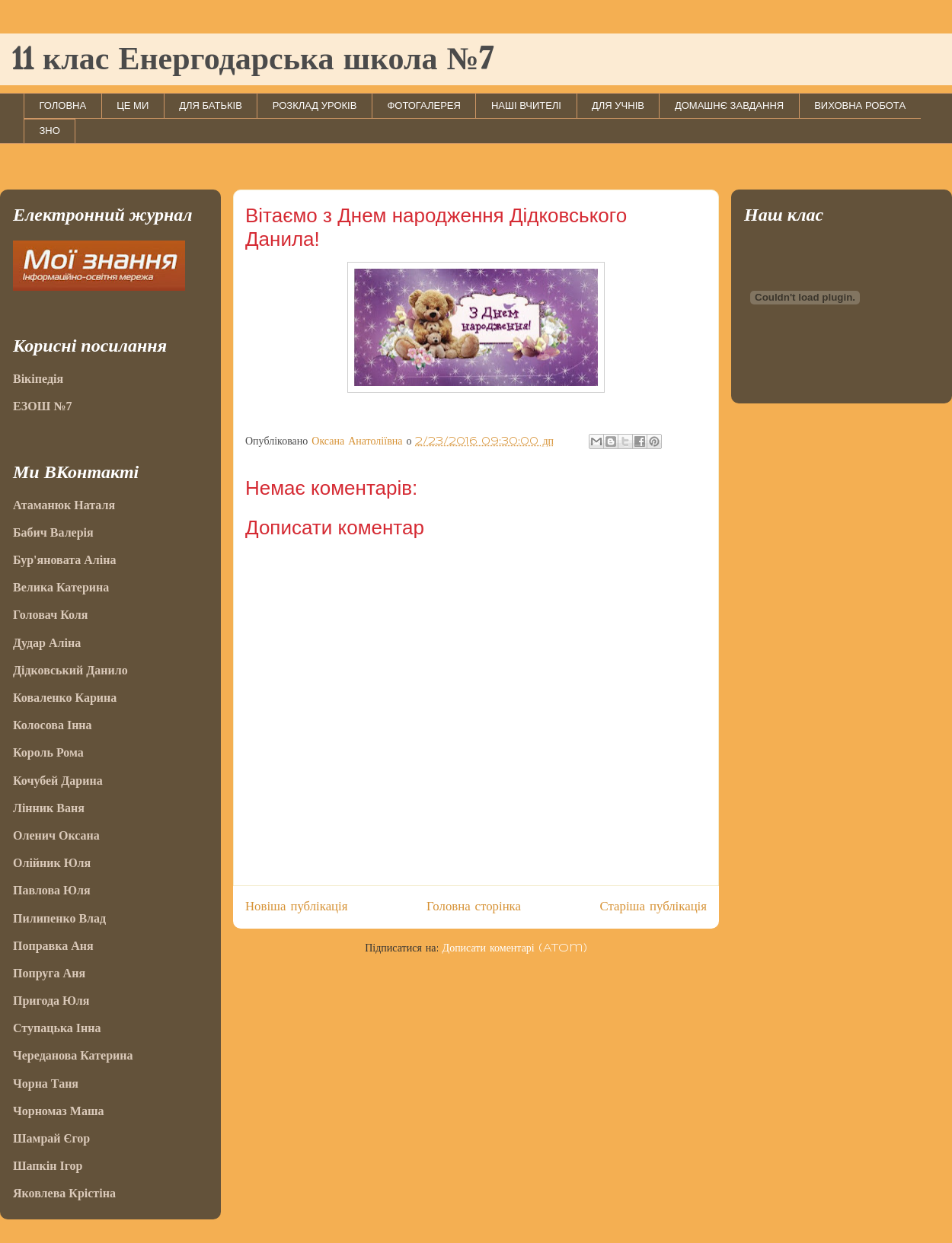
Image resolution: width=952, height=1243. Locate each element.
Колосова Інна (52, 725)
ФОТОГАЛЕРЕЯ (424, 105)
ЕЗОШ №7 (42, 406)
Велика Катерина (61, 587)
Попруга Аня (49, 973)
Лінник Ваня (49, 808)
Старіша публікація (653, 906)
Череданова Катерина (73, 1055)
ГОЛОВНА (63, 105)
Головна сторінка (473, 906)
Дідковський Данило (70, 670)
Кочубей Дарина (58, 780)
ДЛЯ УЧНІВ (618, 105)
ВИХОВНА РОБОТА (860, 105)
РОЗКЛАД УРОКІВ (315, 105)
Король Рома (48, 752)
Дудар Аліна (47, 642)
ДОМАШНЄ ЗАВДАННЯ (729, 105)
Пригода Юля (51, 1000)
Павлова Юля (52, 890)
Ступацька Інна (57, 1027)
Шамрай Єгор (51, 1138)
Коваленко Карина (65, 697)
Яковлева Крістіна (64, 1193)
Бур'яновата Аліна (64, 559)
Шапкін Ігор (47, 1165)
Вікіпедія (38, 378)
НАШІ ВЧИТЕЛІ (526, 105)
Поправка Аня (53, 945)
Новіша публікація (296, 906)
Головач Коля (50, 614)
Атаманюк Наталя (64, 505)
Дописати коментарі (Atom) (514, 948)
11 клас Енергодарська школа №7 (252, 61)
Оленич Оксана (56, 835)
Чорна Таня (45, 1083)
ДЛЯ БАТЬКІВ (210, 105)
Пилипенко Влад (59, 918)
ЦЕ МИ (133, 105)
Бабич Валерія (53, 532)
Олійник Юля (52, 862)
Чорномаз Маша (58, 1110)
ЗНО (50, 130)
